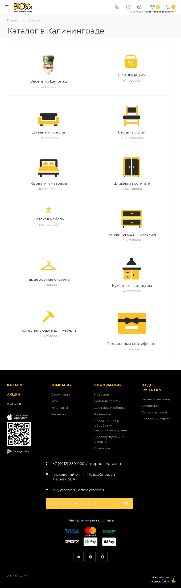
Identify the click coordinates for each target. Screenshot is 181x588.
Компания (61, 385)
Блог (54, 401)
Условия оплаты (107, 401)
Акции (13, 394)
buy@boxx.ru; (65, 490)
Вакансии (58, 414)
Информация (108, 385)
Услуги (14, 404)
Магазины (102, 394)
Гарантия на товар (156, 399)
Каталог (16, 385)
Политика (102, 448)
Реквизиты (59, 407)
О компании (60, 394)
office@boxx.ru (91, 490)
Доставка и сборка (109, 407)
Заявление (150, 406)
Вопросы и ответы (156, 419)
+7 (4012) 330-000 (87, 464)
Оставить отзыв (154, 412)
